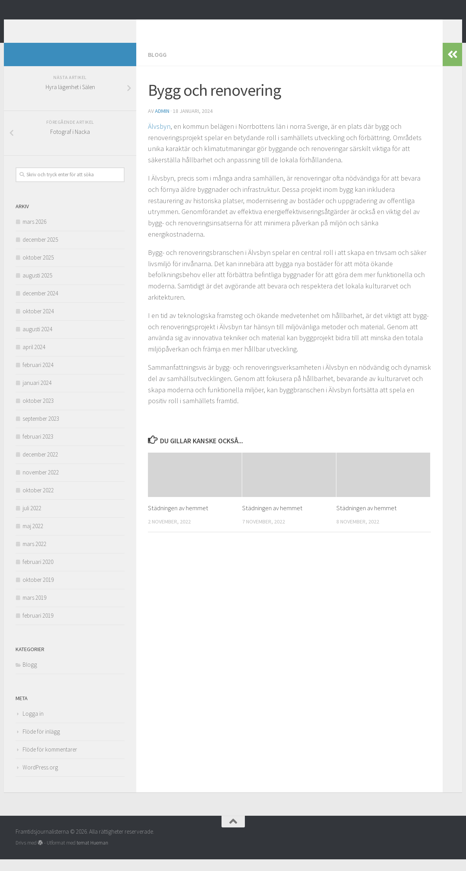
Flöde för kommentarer (50, 761)
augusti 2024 (37, 340)
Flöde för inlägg (41, 743)
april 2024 (34, 358)
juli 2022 (32, 519)
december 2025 (40, 251)
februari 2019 (38, 627)
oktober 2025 (38, 269)
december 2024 (40, 305)
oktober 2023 (38, 412)
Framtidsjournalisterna (95, 27)
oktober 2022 (38, 502)
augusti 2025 (37, 287)
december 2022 (40, 466)
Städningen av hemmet (178, 519)
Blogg (157, 66)
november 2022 (41, 484)
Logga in (33, 725)
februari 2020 (38, 573)
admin (162, 122)
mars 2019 (34, 609)
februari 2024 (38, 376)
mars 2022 (34, 555)
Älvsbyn (159, 137)
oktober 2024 (38, 323)
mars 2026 (34, 233)
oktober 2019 (38, 591)
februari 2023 (38, 448)
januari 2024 (37, 394)
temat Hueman (92, 854)
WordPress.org (40, 779)
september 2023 (41, 430)
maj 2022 (33, 537)
